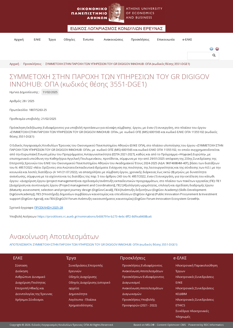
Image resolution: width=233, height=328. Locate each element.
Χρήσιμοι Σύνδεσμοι (29, 299)
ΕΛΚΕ (37, 39)
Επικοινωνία (166, 39)
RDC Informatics (213, 324)
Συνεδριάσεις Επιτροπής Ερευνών (86, 268)
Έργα (52, 39)
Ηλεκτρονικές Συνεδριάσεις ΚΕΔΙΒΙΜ (195, 291)
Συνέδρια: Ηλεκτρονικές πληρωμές (192, 314)
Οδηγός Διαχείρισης (83, 277)
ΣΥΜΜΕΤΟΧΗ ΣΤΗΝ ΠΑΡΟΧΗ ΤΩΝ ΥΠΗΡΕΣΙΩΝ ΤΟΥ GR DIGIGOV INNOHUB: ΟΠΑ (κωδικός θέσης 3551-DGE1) (118, 64)
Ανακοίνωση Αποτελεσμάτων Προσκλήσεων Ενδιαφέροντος (143, 274)
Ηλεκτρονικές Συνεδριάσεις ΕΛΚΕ (195, 279)
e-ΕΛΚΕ (187, 39)
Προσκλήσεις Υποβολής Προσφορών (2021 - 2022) (139, 302)
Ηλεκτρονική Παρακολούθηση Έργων (197, 268)
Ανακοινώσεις (113, 39)
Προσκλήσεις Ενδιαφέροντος (142, 265)
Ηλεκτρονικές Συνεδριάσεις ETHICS (195, 302)
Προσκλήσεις (140, 39)
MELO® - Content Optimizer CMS (165, 324)
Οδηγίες (69, 39)
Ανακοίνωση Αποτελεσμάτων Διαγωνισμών (142, 291)
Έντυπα (88, 39)
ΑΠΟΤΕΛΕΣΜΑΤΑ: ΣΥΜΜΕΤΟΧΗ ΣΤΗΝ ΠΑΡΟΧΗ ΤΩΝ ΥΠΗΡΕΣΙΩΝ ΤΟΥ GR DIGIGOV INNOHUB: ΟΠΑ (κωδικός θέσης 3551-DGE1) (93, 244)
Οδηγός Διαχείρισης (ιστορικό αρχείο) (89, 285)
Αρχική (19, 39)
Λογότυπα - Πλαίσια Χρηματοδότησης (82, 302)
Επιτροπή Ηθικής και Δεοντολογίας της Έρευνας (33, 291)
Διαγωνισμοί (131, 282)
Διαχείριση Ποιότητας (30, 282)
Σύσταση (21, 265)
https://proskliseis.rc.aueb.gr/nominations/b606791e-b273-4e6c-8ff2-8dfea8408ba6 (95, 216)
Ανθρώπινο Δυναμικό (30, 277)
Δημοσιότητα (78, 294)
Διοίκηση (21, 271)
